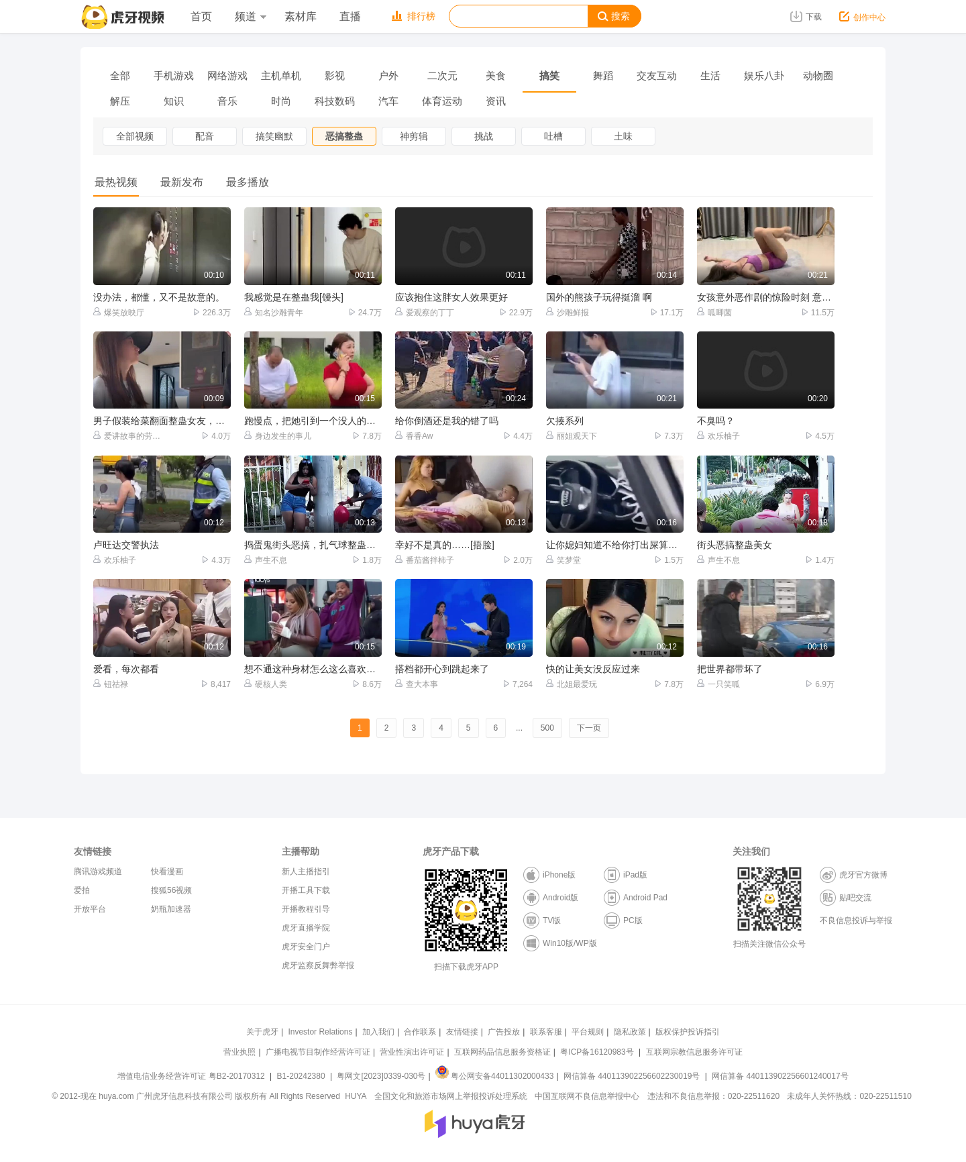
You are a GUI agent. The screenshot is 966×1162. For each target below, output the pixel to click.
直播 (350, 16)
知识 (174, 101)
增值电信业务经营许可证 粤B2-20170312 (192, 1076)
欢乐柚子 (718, 436)
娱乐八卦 (764, 75)
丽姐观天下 (571, 436)
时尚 (281, 101)
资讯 (496, 101)
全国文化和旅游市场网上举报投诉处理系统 (450, 1096)
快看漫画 (167, 871)
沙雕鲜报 (567, 312)
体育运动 (442, 101)
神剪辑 (414, 136)
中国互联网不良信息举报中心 (587, 1096)
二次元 (442, 75)
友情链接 (462, 1032)
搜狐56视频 (171, 890)
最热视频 (116, 182)
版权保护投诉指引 (687, 1032)
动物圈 (818, 75)
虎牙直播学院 (306, 928)
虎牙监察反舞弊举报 (318, 965)
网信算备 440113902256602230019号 (631, 1076)
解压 (120, 101)
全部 (120, 75)
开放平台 (90, 909)
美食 (496, 75)
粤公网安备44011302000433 (494, 1076)
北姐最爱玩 (571, 684)
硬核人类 (265, 684)
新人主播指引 (306, 871)
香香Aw (414, 436)
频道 (250, 16)
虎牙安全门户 (306, 946)
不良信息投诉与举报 (856, 920)
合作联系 (420, 1032)
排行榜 (413, 16)
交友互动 (657, 75)
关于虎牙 (262, 1032)
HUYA (355, 1096)
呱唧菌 (714, 312)
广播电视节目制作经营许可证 (318, 1052)
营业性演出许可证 (412, 1052)
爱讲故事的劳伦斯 (127, 436)
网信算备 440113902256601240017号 (780, 1076)
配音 (204, 136)
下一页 (589, 728)
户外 (388, 75)
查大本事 (416, 684)
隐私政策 (630, 1032)
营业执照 (239, 1052)
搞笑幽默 (274, 136)
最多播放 (247, 182)
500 (547, 728)
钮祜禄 (110, 684)
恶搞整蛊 (344, 136)
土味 (623, 136)
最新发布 (181, 182)
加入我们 (378, 1032)
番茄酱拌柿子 (424, 560)
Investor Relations (320, 1032)
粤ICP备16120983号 (596, 1052)
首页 (201, 16)
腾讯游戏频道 (98, 871)
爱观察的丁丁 (424, 312)
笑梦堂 (563, 560)
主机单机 (281, 75)
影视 (335, 75)
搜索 (614, 16)
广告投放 (504, 1032)
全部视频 (135, 136)
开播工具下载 (306, 890)
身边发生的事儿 (277, 436)
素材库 (300, 16)
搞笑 (549, 75)
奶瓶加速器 (171, 909)
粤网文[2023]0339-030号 (381, 1076)
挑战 (483, 136)
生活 (710, 75)
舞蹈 (603, 75)
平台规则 (588, 1032)
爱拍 (82, 890)
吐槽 (553, 136)
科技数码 (335, 101)
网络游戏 (227, 75)
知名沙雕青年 (273, 312)
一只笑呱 (718, 684)
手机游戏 (174, 75)
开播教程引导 (306, 909)
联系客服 (546, 1032)
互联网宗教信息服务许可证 (694, 1052)
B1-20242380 (302, 1076)
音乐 (227, 101)
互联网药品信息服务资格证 (502, 1052)
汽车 (388, 101)
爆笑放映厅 (118, 312)
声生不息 (265, 560)
